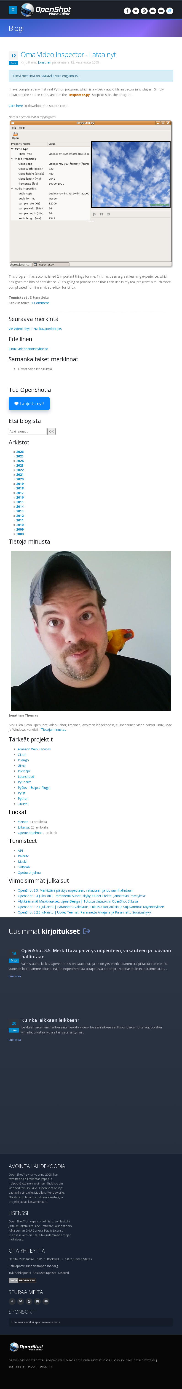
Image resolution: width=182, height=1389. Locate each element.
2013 (20, 511)
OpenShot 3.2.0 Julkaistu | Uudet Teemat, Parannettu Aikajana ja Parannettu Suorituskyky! (85, 912)
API (20, 850)
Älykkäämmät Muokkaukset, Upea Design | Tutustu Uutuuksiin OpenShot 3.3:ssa (78, 901)
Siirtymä (24, 867)
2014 (20, 506)
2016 (20, 497)
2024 (20, 461)
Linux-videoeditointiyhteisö (28, 349)
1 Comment (40, 303)
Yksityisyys (16, 1366)
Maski (22, 861)
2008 (20, 534)
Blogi (16, 28)
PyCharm (24, 782)
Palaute (23, 856)
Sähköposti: (23, 1273)
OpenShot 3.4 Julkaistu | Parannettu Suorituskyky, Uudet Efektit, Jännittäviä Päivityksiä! (82, 896)
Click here (16, 106)
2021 (20, 474)
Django (23, 760)
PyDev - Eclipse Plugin (34, 787)
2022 (20, 470)
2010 (20, 525)
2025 (20, 456)
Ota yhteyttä (27, 1250)
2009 (20, 529)
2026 (20, 451)
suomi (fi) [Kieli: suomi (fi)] (46, 1366)
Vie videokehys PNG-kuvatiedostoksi (35, 329)
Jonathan (44, 62)
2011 (20, 520)
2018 (20, 488)
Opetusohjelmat (30, 833)
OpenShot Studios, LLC (99, 1360)
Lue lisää (15, 976)
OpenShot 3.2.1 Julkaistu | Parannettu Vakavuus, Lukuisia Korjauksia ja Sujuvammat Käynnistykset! (91, 907)
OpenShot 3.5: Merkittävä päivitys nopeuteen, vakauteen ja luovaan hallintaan (75, 890)
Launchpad (26, 776)
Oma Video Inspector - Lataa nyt (68, 54)
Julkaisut (24, 827)
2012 (20, 515)
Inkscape (24, 771)
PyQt (21, 793)
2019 (20, 483)
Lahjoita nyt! (29, 403)
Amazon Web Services (34, 749)
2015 (20, 502)
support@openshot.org (41, 1266)
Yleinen (23, 822)
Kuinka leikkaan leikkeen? (50, 1020)
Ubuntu (23, 804)
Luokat (18, 812)
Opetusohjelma (29, 872)
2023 (20, 465)
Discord (63, 1273)
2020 (20, 479)
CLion (22, 754)
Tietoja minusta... (54, 729)
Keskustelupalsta (44, 1273)
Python (23, 798)
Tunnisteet (23, 841)
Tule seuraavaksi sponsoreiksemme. (36, 1322)
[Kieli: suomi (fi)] (169, 11)
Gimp (22, 765)
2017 (20, 493)
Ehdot (32, 1366)
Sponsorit (22, 1311)
